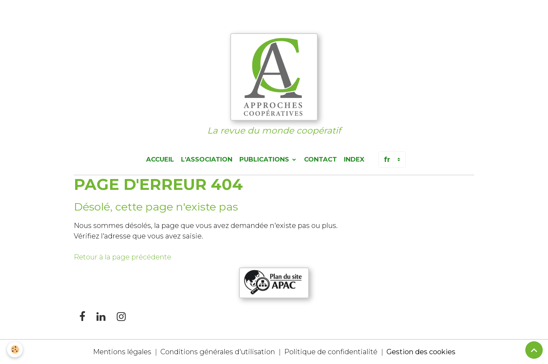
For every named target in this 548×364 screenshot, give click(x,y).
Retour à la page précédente (122, 257)
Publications (265, 159)
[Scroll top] (534, 350)
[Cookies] (15, 349)
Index (354, 159)
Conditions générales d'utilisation (217, 352)
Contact (320, 159)
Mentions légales (122, 352)
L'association (206, 159)
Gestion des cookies (421, 352)
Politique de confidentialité (330, 352)
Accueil (160, 159)
